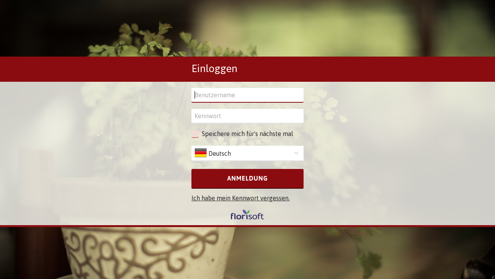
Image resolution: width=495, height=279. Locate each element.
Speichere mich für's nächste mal (247, 134)
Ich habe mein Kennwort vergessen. (240, 198)
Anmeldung (247, 178)
